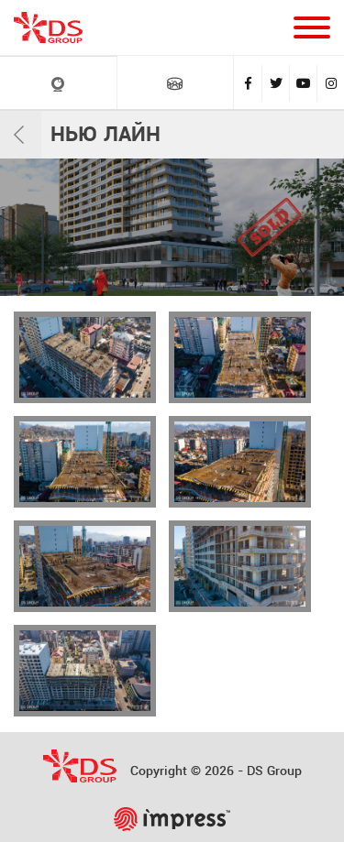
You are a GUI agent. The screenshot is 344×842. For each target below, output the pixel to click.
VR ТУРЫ (175, 83)
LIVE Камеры (58, 84)
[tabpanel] (172, 227)
